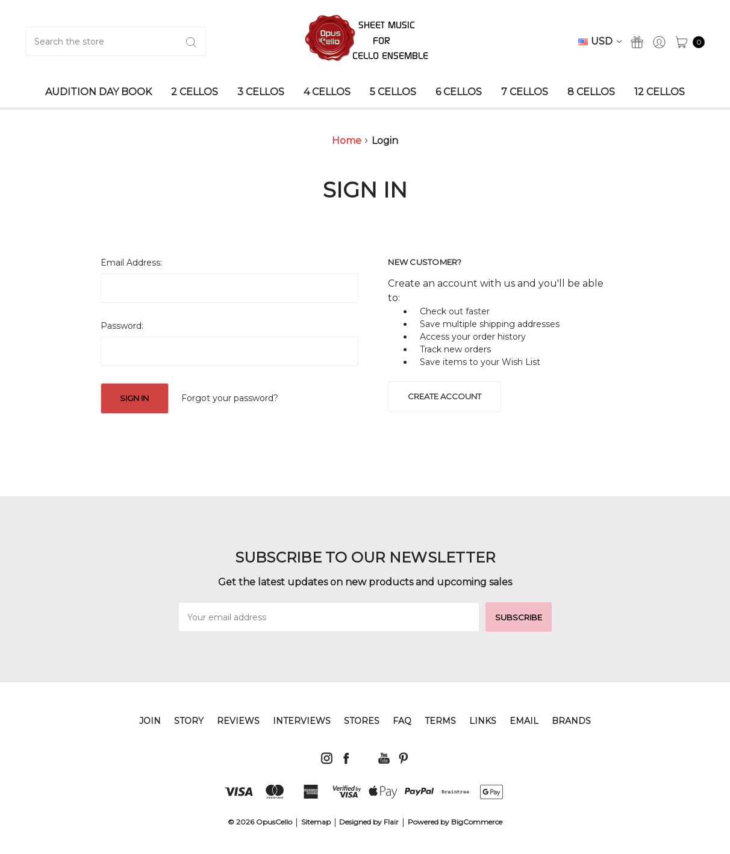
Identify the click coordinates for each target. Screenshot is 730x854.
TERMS (440, 720)
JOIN (150, 720)
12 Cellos (659, 92)
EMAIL (524, 720)
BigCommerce (476, 821)
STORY (189, 720)
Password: (122, 325)
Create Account (444, 396)
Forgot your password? (229, 398)
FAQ (402, 720)
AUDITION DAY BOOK (98, 92)
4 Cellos (327, 92)
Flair (391, 821)
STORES (361, 720)
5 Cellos (393, 92)
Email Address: (131, 262)
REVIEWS (238, 720)
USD (600, 41)
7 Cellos (524, 92)
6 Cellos (458, 92)
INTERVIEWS (302, 720)
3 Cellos (260, 92)
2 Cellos (194, 92)
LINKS (482, 720)
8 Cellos (591, 92)
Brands (571, 720)
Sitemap (316, 821)
